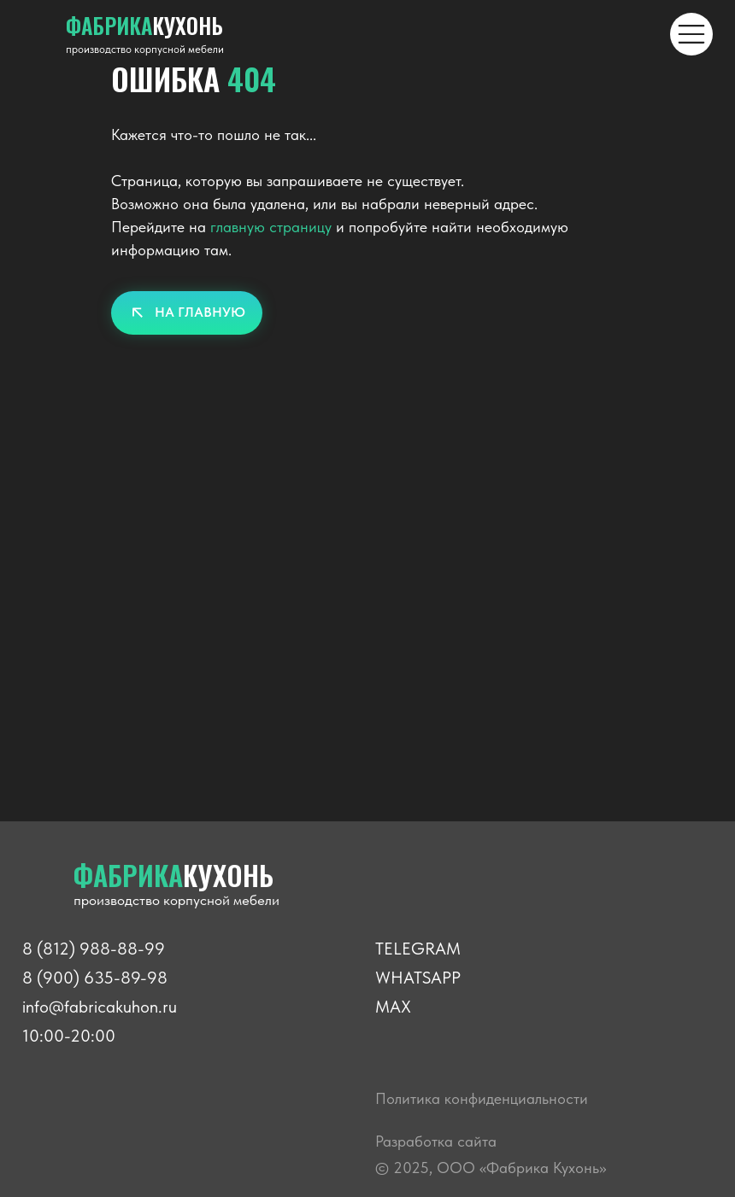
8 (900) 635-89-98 (95, 977)
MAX (393, 1006)
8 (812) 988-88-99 (93, 948)
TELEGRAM (418, 948)
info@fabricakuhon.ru (99, 1006)
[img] (691, 34)
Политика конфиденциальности (481, 1098)
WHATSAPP (418, 977)
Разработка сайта (436, 1141)
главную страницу (271, 227)
